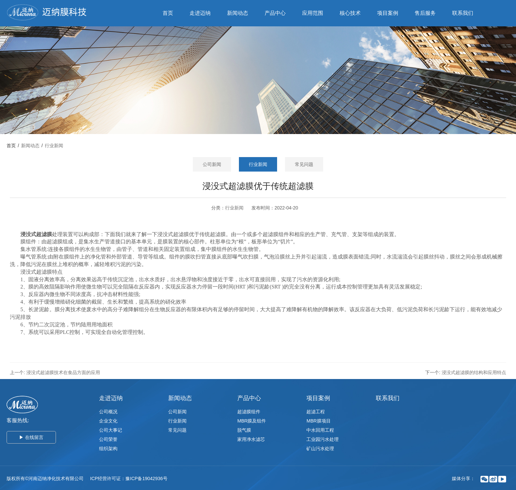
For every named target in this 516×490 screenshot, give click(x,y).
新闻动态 (237, 13)
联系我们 (462, 13)
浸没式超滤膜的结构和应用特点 (474, 372)
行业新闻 (54, 145)
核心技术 (350, 13)
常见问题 (304, 164)
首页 (168, 13)
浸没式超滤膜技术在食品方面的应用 (63, 372)
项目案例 (387, 13)
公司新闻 (212, 164)
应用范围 (312, 13)
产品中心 (275, 13)
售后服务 (425, 13)
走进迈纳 (200, 13)
